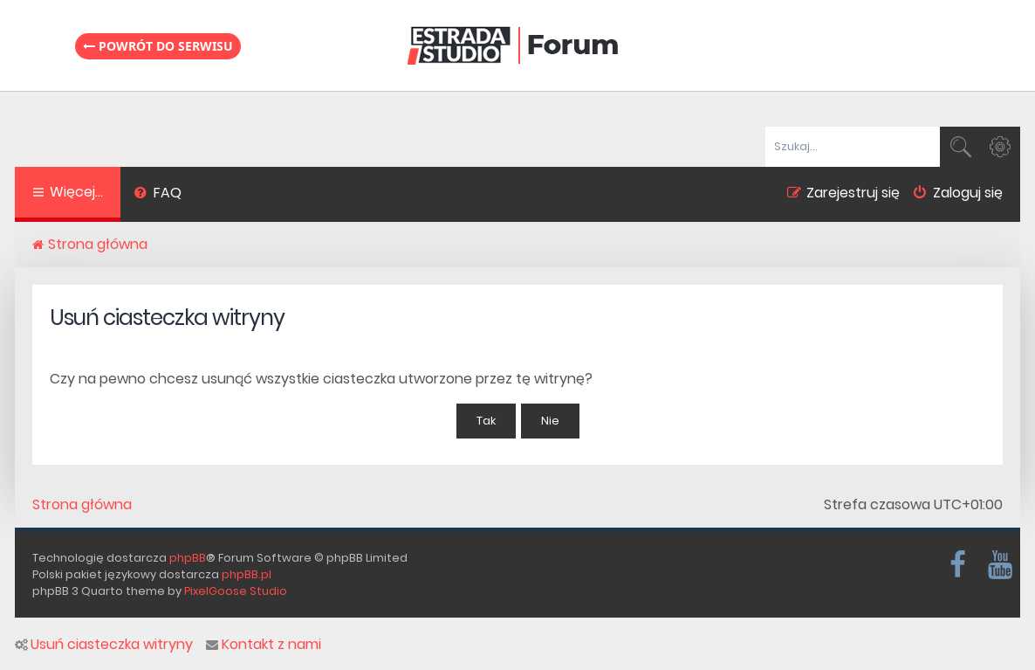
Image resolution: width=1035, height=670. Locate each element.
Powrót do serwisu (158, 46)
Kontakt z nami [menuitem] (263, 644)
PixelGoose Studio (235, 591)
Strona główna (82, 505)
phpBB (187, 557)
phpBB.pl (246, 574)
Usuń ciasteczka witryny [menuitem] (104, 644)
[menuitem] (157, 195)
